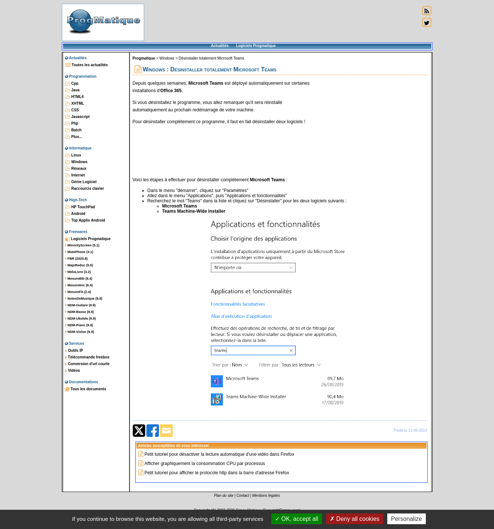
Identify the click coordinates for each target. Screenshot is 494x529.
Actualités (220, 46)
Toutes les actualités (86, 65)
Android (75, 214)
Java (72, 90)
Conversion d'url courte (87, 364)
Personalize (406, 519)
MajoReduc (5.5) (79, 265)
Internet (75, 175)
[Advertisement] (282, 22)
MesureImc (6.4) (79, 285)
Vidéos (72, 370)
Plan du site (223, 495)
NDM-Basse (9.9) (79, 312)
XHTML (74, 103)
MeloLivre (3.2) (78, 272)
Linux (73, 155)
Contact (242, 495)
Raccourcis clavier (84, 188)
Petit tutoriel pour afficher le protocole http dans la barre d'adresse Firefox (217, 472)
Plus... (73, 137)
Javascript (77, 117)
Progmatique (144, 58)
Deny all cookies (354, 519)
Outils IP (74, 350)
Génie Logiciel (81, 182)
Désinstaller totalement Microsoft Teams (211, 58)
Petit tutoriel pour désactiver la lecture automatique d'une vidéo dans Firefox (219, 454)
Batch (73, 130)
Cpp (72, 83)
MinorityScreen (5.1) (82, 245)
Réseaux (76, 168)
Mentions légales (266, 495)
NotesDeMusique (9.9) (84, 298)
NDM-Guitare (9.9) (80, 305)
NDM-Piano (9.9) (79, 325)
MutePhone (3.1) (79, 252)
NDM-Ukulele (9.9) (80, 318)
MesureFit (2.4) (78, 292)
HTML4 (74, 97)
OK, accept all (296, 519)
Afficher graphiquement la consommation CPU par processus (205, 463)
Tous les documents (85, 389)
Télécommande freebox (87, 357)
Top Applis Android (85, 220)
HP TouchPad (80, 207)
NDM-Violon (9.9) (79, 332)
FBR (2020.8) (76, 258)
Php (72, 123)
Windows (76, 162)
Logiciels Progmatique (256, 46)
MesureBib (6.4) (79, 278)
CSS (72, 110)
